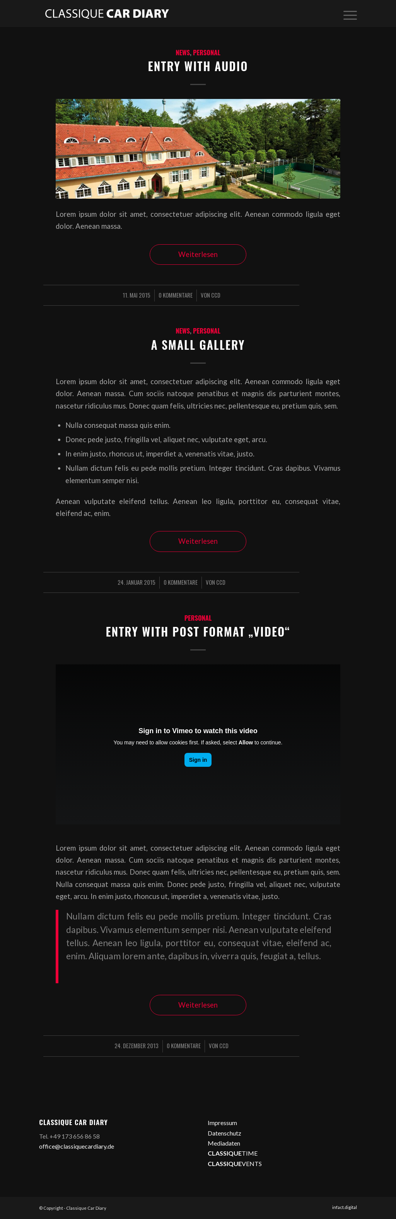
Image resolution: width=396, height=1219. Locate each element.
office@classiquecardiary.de (76, 1146)
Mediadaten (224, 1143)
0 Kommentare (176, 295)
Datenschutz (224, 1133)
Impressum (222, 1122)
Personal (206, 52)
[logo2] (106, 13)
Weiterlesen (198, 254)
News (183, 52)
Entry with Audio (198, 66)
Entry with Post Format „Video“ (198, 631)
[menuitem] (347, 13)
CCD (215, 295)
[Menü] (347, 13)
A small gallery (198, 344)
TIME (233, 1153)
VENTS (235, 1163)
